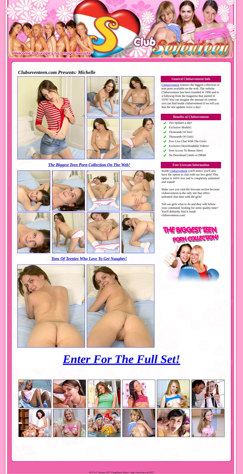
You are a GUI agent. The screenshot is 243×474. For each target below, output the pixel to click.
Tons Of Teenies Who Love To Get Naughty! (89, 258)
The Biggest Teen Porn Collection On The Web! (89, 165)
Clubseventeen (170, 84)
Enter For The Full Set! (121, 359)
